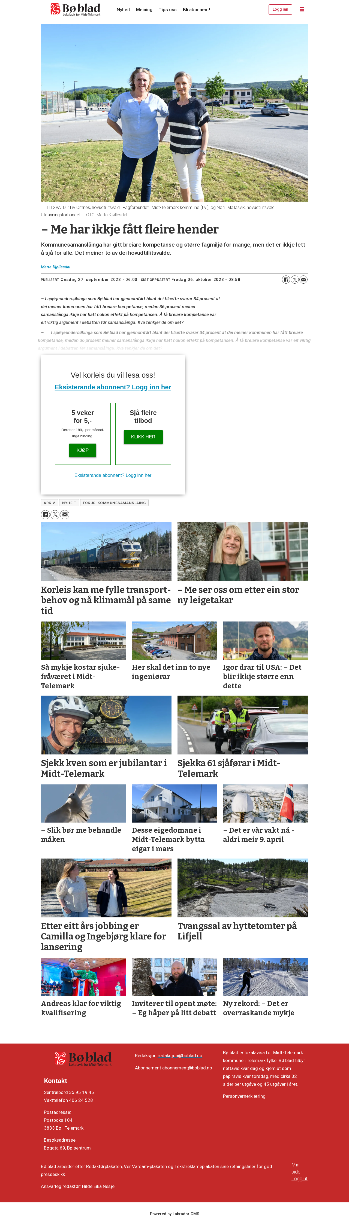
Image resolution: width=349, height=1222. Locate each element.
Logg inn (280, 9)
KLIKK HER (143, 436)
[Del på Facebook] (286, 279)
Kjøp (83, 450)
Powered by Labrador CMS (174, 1214)
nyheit (69, 503)
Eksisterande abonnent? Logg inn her (113, 387)
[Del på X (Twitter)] (295, 279)
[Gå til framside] (75, 9)
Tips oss (167, 9)
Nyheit (123, 9)
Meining (144, 9)
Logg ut (299, 1178)
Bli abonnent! (196, 9)
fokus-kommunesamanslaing (114, 503)
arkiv (49, 503)
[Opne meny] (302, 9)
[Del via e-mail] (303, 279)
